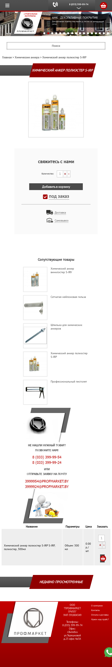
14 (96, 33)
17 (108, 33)
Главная (7, 57)
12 (88, 33)
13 (92, 33)
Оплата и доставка (99, 614)
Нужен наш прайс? (100, 619)
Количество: (48, 173)
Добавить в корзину (56, 187)
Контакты (95, 610)
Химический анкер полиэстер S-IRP (64, 57)
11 (84, 33)
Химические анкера (27, 57)
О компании (97, 605)
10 (80, 33)
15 (100, 33)
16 (104, 33)
